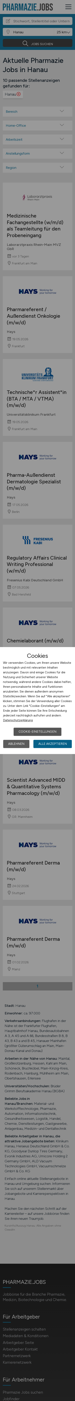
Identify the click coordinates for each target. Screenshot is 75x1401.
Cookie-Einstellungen (37, 731)
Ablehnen (16, 744)
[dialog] (37, 700)
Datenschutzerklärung (18, 720)
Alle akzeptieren (52, 744)
